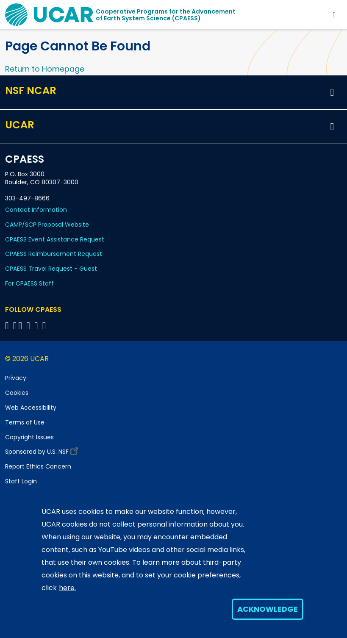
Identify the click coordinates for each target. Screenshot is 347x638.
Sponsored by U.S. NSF (43, 450)
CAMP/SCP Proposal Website (47, 224)
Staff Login (21, 481)
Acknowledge (267, 609)
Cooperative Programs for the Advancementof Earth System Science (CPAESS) (166, 14)
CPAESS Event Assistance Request (54, 239)
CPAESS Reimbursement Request (53, 254)
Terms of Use (24, 422)
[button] (332, 92)
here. (67, 588)
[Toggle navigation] (334, 14)
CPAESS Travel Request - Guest (51, 268)
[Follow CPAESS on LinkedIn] (29, 326)
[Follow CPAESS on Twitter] (22, 326)
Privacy (15, 378)
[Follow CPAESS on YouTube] (45, 326)
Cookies (16, 392)
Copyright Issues (29, 437)
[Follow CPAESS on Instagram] (37, 326)
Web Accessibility (30, 407)
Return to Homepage (44, 69)
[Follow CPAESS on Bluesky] (15, 326)
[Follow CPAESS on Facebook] (8, 326)
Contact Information (36, 209)
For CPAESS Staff (29, 283)
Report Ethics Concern (38, 466)
